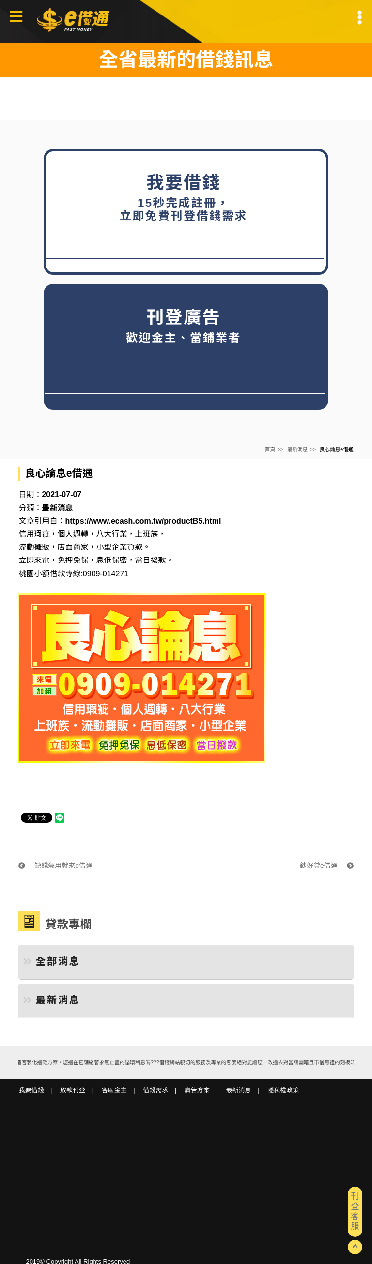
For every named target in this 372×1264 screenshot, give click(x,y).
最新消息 (297, 449)
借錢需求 (155, 1090)
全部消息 (51, 961)
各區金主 (114, 1090)
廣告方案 (197, 1090)
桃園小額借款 (41, 574)
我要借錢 (31, 1090)
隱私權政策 (283, 1090)
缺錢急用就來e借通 (55, 865)
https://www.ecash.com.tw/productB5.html (143, 521)
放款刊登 (72, 1090)
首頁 (270, 449)
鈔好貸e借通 (327, 865)
